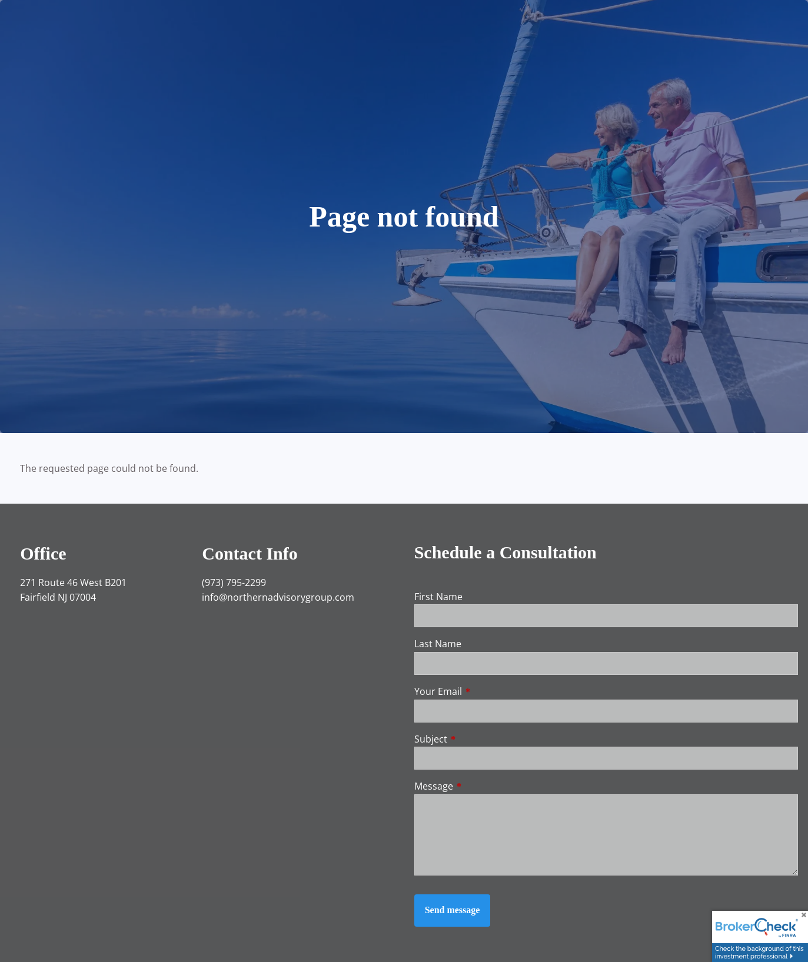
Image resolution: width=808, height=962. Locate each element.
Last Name (437, 643)
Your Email (485, 691)
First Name (438, 596)
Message (481, 786)
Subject (478, 739)
